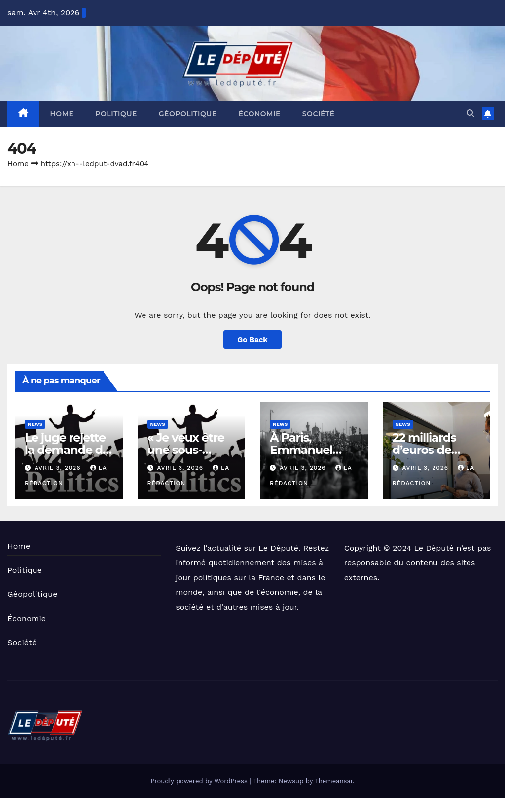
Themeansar (334, 781)
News (35, 424)
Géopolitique (188, 113)
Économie (260, 113)
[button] (470, 113)
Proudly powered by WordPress (200, 781)
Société (318, 113)
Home (62, 113)
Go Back (252, 339)
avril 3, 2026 (59, 467)
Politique (116, 113)
